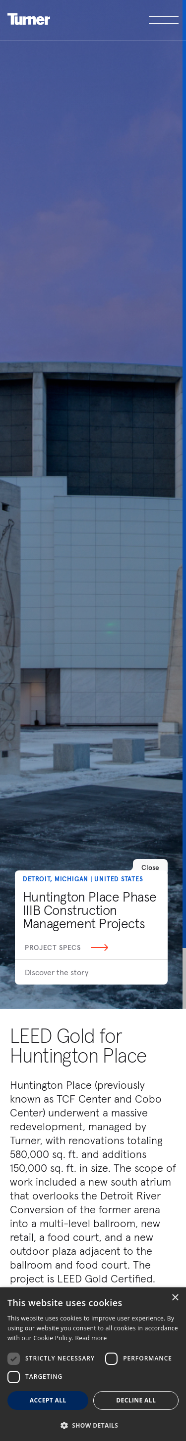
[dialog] (93, 1364)
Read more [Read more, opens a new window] (91, 1338)
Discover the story (56, 972)
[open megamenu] (136, 20)
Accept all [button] (48, 1400)
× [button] (175, 1298)
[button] (93, 1425)
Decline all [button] (136, 1400)
